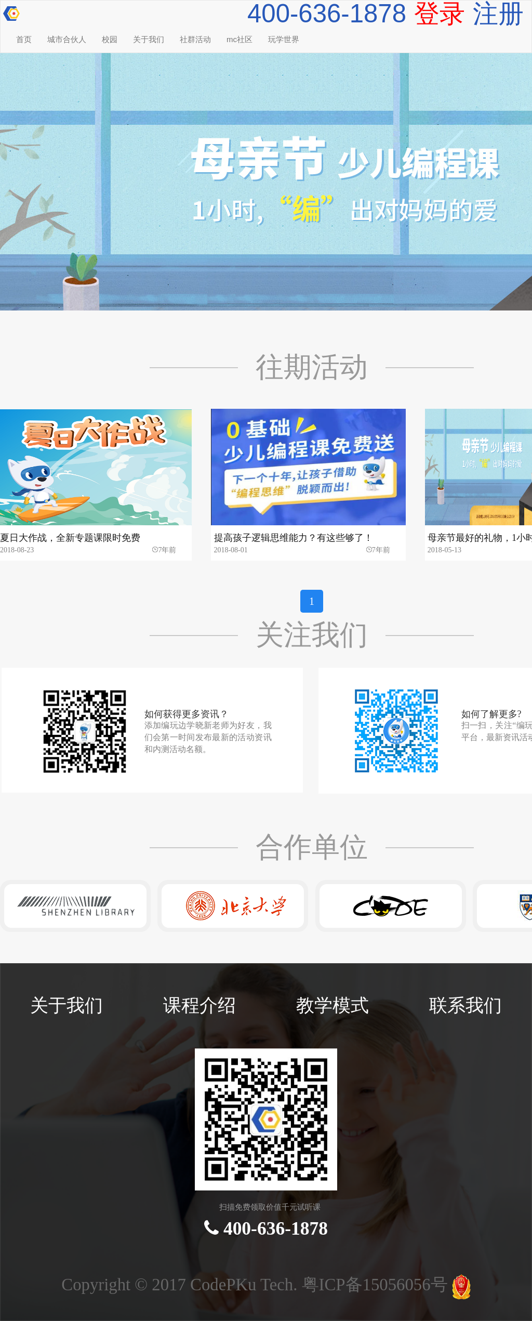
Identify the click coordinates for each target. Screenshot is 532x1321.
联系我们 (465, 1005)
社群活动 (195, 39)
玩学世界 (283, 39)
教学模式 (332, 1005)
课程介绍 (199, 1005)
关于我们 (148, 39)
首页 (24, 39)
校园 (109, 39)
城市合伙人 (66, 39)
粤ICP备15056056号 (377, 1284)
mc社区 (239, 39)
